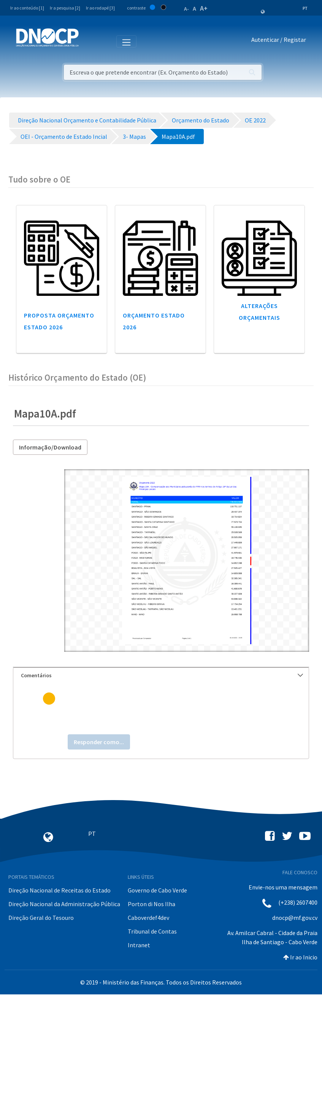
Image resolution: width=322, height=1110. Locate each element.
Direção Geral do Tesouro (41, 917)
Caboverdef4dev (148, 917)
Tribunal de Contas (152, 931)
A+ (204, 8)
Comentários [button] (162, 675)
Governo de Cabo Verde (157, 890)
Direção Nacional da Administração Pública (64, 904)
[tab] (161, 675)
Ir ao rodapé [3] (100, 8)
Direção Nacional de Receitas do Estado (59, 890)
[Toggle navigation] (89, 41)
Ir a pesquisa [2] (65, 8)
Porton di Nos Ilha (151, 904)
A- (186, 8)
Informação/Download (50, 447)
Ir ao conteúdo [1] (27, 8)
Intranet (139, 945)
